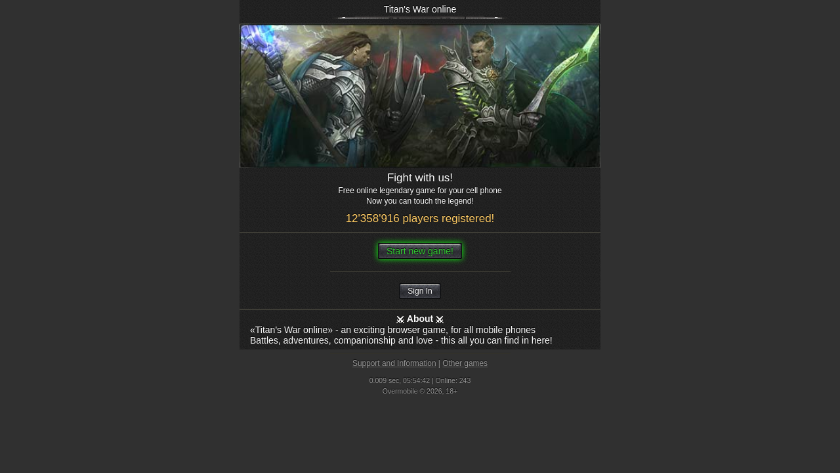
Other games (465, 363)
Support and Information (394, 363)
